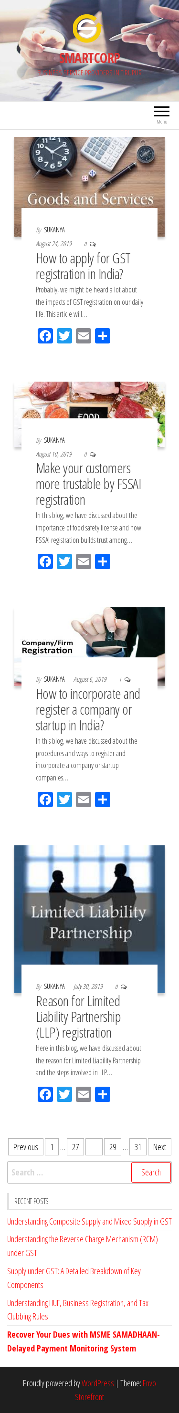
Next (159, 1147)
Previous (25, 1147)
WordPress (98, 1383)
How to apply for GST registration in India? (83, 265)
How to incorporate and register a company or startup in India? (88, 709)
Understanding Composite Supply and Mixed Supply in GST (89, 1221)
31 (138, 1147)
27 (75, 1147)
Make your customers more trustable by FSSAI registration (88, 483)
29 (112, 1147)
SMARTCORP (89, 58)
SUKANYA (54, 229)
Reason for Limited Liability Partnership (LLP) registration (78, 1016)
